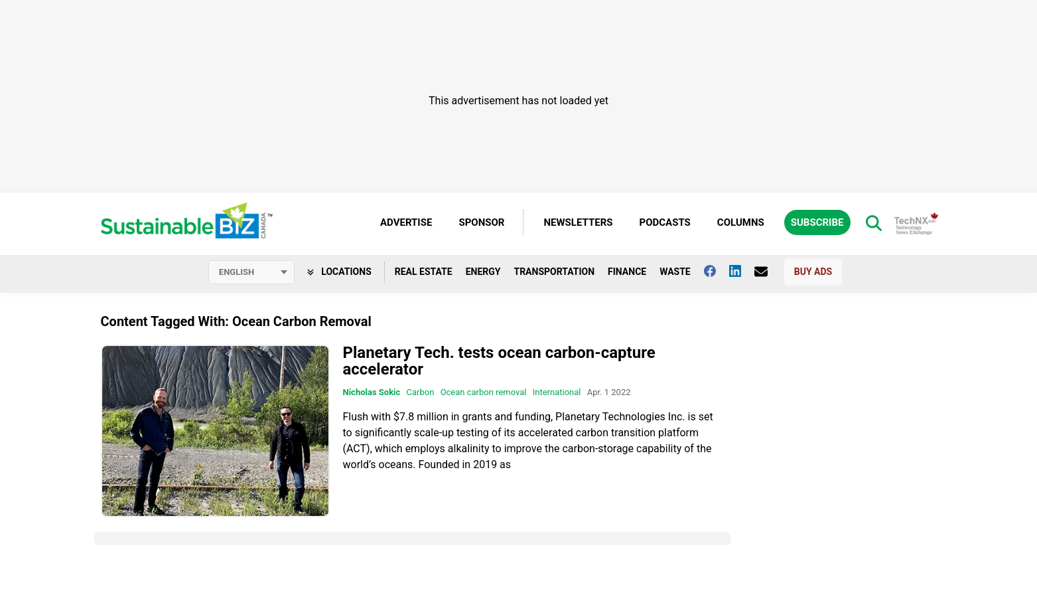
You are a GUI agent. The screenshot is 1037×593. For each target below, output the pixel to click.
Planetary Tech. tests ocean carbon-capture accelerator (499, 361)
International (557, 392)
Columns (740, 222)
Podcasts (665, 222)
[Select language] (251, 272)
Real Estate (423, 271)
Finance (627, 271)
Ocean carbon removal (484, 392)
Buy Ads (813, 271)
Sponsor (481, 222)
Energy (483, 271)
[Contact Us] (767, 271)
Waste (675, 271)
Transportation (554, 271)
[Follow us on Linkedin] (741, 271)
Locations (339, 271)
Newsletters (577, 222)
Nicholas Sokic (372, 392)
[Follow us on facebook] (716, 271)
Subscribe (817, 222)
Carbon (421, 392)
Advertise (406, 222)
